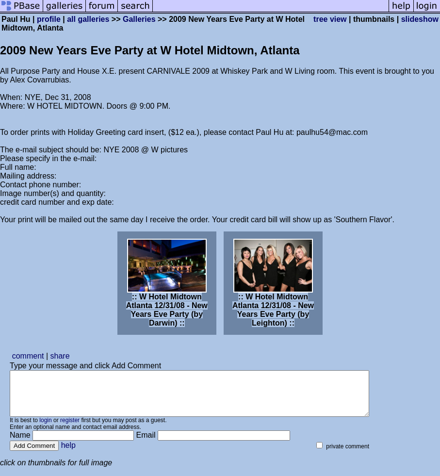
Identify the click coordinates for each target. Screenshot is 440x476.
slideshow (420, 19)
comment (28, 356)
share (60, 356)
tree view (329, 19)
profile (49, 19)
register (70, 429)
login (45, 429)
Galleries (139, 19)
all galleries (88, 19)
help (68, 454)
